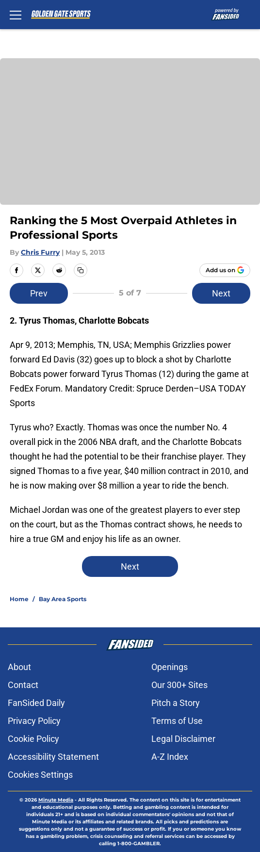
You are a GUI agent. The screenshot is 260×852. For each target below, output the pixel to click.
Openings (169, 667)
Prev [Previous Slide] (39, 293)
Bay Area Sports (62, 599)
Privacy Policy (34, 721)
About (19, 667)
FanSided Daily (36, 703)
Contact (23, 685)
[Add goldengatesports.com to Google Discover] (224, 270)
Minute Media (55, 800)
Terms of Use (177, 721)
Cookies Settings (40, 775)
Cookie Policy (33, 739)
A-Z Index (169, 757)
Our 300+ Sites (179, 685)
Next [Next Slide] (221, 293)
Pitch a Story (175, 703)
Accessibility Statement (53, 757)
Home (19, 599)
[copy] (80, 270)
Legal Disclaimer (183, 739)
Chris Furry (40, 252)
